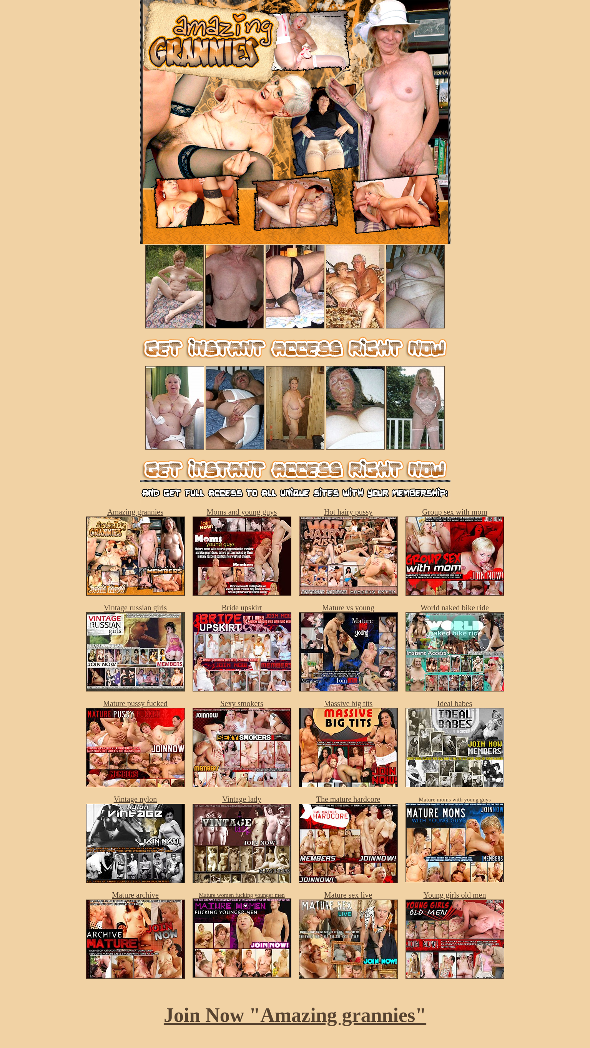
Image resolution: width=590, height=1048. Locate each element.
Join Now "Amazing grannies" (295, 1015)
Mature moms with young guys (455, 799)
